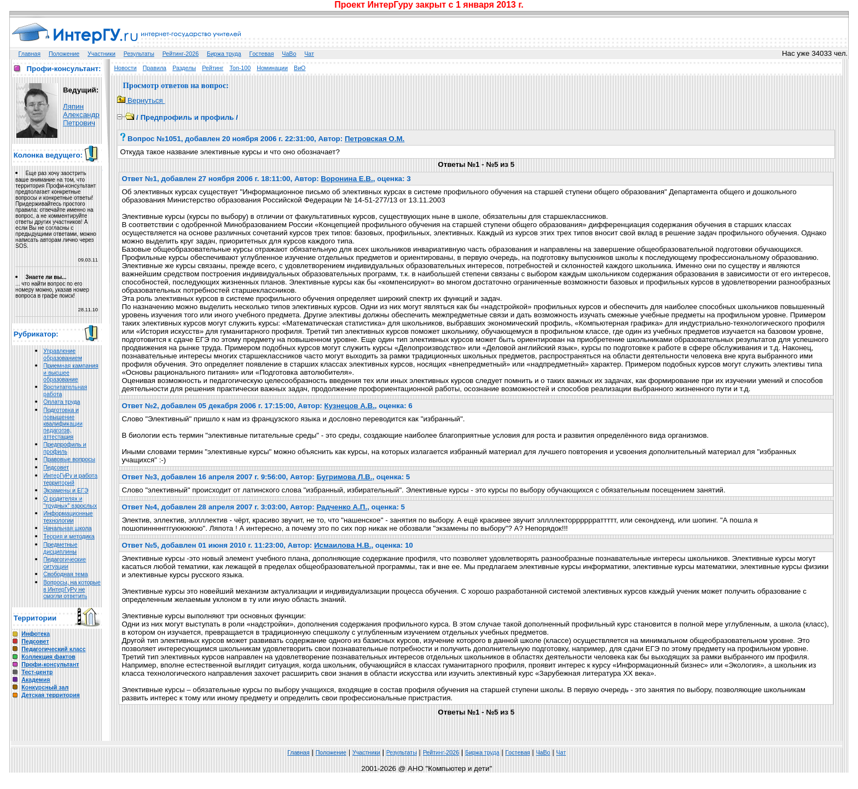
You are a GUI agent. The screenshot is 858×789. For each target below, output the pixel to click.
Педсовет (56, 467)
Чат (309, 53)
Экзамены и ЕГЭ (65, 490)
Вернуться (141, 100)
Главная (30, 53)
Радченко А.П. (341, 507)
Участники (101, 53)
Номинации (272, 68)
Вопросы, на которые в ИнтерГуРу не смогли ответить (72, 589)
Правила (154, 68)
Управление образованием (62, 354)
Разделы (184, 68)
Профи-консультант (50, 664)
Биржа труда (224, 53)
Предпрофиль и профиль (64, 448)
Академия (35, 679)
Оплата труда (61, 401)
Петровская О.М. (374, 139)
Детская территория (50, 695)
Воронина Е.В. (347, 179)
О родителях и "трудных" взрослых (70, 502)
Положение (64, 53)
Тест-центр (37, 672)
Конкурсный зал (44, 687)
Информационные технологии (68, 517)
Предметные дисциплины (60, 548)
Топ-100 (240, 68)
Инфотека (35, 633)
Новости (125, 68)
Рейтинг (212, 68)
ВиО (299, 68)
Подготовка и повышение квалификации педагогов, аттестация (63, 423)
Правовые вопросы (69, 459)
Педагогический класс (53, 649)
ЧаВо (289, 53)
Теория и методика (69, 536)
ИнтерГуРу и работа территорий (70, 479)
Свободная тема (65, 574)
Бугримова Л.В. (344, 477)
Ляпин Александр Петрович (81, 114)
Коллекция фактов (48, 656)
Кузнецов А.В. (349, 406)
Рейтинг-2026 (181, 53)
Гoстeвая (261, 53)
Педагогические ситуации (64, 563)
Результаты (139, 53)
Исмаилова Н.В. (343, 545)
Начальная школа (67, 528)
